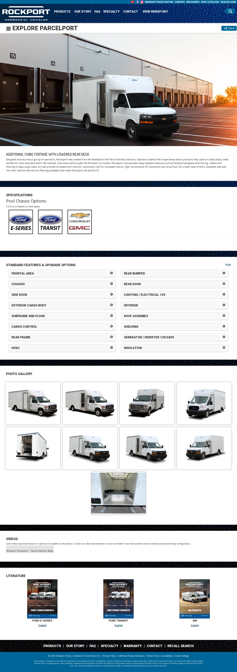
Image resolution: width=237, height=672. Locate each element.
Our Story (82, 11)
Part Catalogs (210, 2)
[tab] (21, 221)
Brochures (193, 2)
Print (228, 264)
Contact (130, 11)
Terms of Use (152, 656)
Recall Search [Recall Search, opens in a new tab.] (181, 646)
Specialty (111, 11)
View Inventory (155, 11)
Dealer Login (228, 2)
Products (62, 11)
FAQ (97, 11)
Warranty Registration (159, 2)
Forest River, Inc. (92, 656)
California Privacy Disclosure (131, 656)
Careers (180, 2)
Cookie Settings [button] (181, 656)
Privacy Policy (109, 656)
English (42, 625)
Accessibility (166, 656)
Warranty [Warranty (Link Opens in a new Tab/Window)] (133, 646)
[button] (8, 28)
